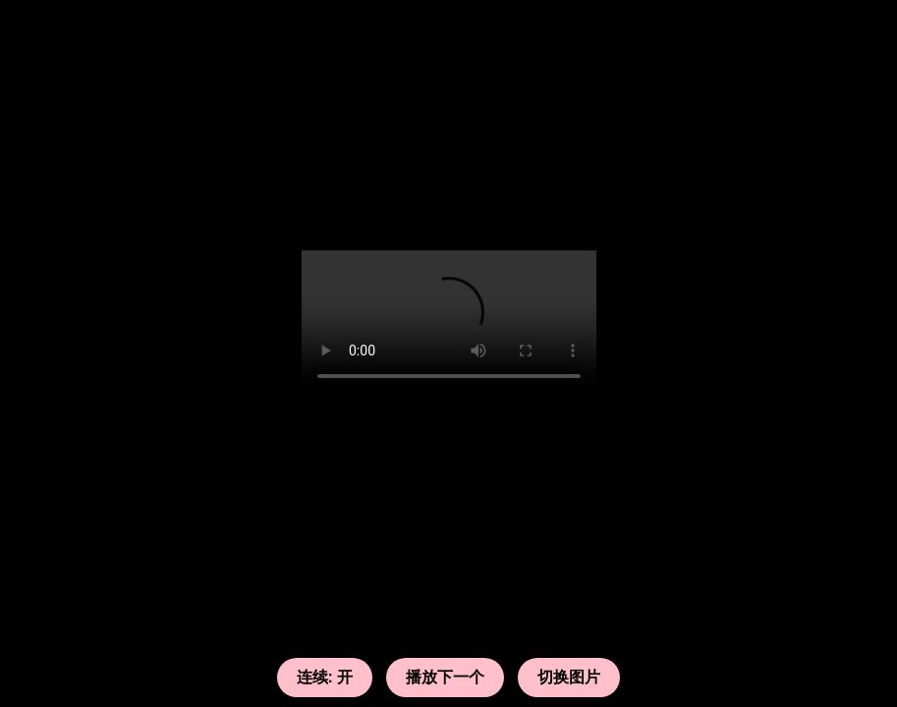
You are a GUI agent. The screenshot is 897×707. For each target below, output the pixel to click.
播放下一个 (445, 677)
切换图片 (568, 677)
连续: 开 (325, 677)
